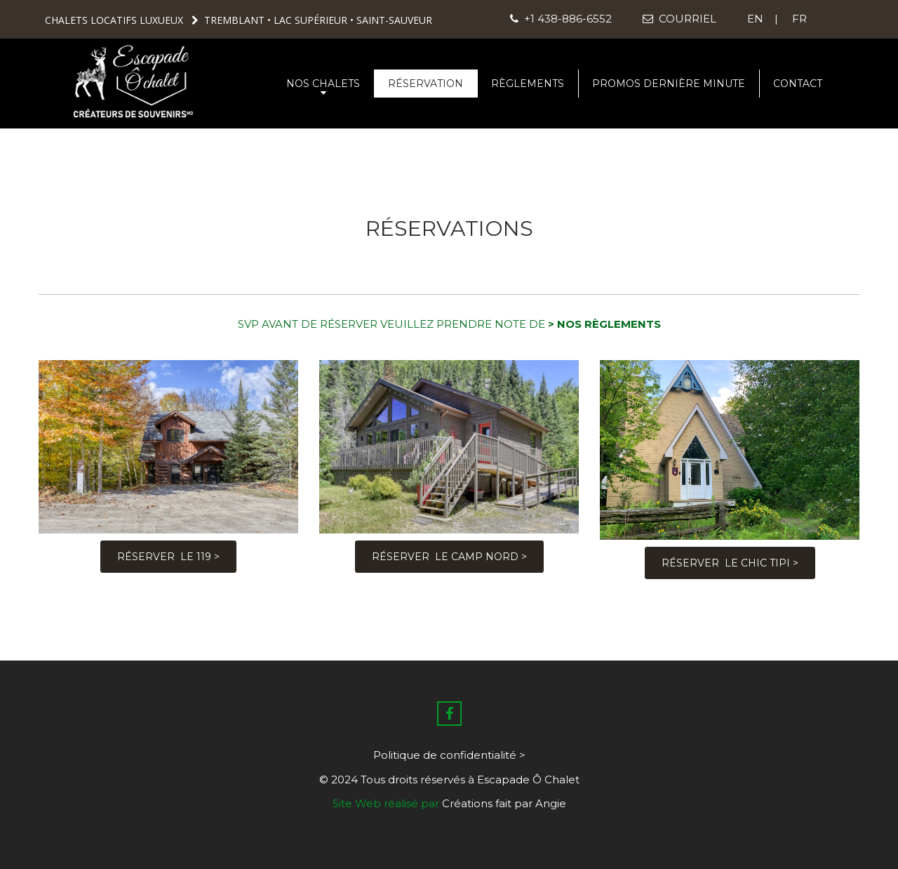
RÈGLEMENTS (527, 83)
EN (756, 18)
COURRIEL (678, 18)
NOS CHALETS (323, 87)
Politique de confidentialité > (449, 755)
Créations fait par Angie (504, 803)
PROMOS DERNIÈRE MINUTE (668, 83)
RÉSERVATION (425, 83)
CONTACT (797, 83)
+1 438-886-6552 (561, 18)
